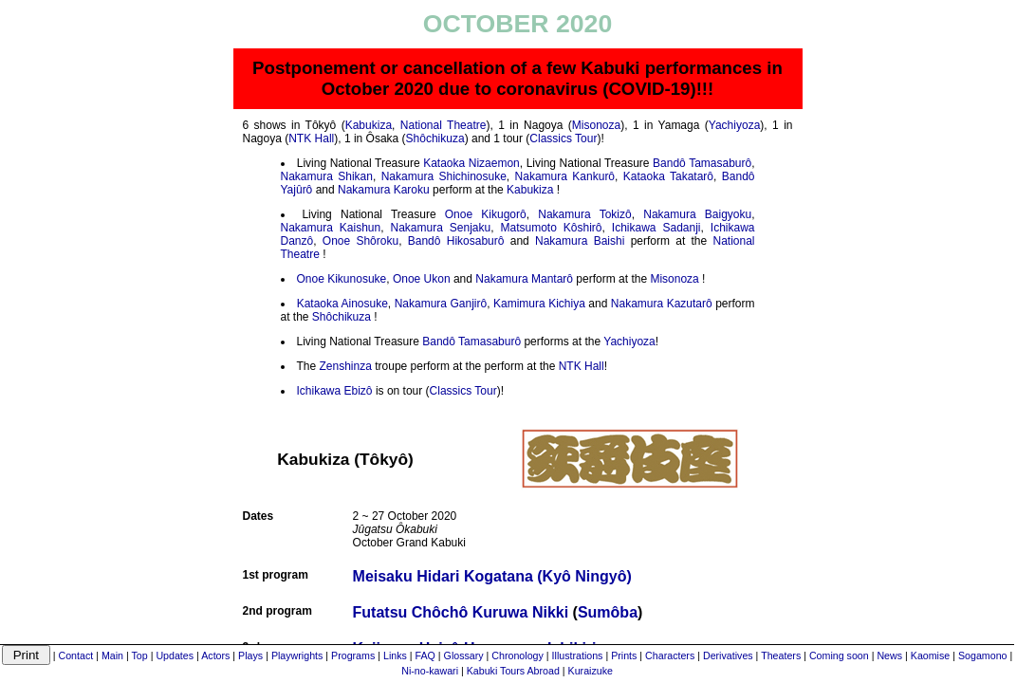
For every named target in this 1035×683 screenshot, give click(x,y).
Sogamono (982, 655)
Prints (624, 655)
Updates (175, 655)
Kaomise (930, 655)
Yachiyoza (734, 125)
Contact (75, 655)
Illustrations (577, 655)
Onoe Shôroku (360, 241)
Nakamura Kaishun (331, 227)
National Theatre (443, 125)
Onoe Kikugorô (486, 214)
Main (112, 655)
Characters (669, 655)
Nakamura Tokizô (584, 214)
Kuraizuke (590, 670)
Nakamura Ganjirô (441, 303)
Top (140, 655)
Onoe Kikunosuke (342, 279)
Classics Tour (563, 138)
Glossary (464, 655)
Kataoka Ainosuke (342, 303)
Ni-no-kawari (429, 670)
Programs (353, 655)
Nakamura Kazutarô (661, 303)
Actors (215, 655)
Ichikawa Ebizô (335, 390)
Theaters (781, 655)
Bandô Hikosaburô (456, 241)
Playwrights (297, 655)
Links (395, 655)
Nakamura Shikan (327, 176)
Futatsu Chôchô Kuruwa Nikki (461, 612)
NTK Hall (311, 138)
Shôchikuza (435, 138)
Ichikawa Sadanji (656, 227)
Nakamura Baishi (579, 241)
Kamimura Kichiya (539, 303)
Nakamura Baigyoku (697, 214)
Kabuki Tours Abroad (513, 670)
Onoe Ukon (422, 279)
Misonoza (596, 125)
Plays (250, 655)
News (889, 655)
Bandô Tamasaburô (702, 163)
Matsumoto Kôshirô (551, 227)
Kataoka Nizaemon (471, 163)
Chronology (517, 655)
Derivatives (728, 655)
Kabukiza (368, 125)
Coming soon (839, 655)
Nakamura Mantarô (524, 279)
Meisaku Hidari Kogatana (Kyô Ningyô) (492, 576)
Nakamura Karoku (384, 189)
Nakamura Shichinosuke (444, 176)
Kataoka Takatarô (668, 176)
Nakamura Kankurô (565, 176)
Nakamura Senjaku (441, 227)
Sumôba (608, 612)
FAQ (425, 655)
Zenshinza (346, 366)
